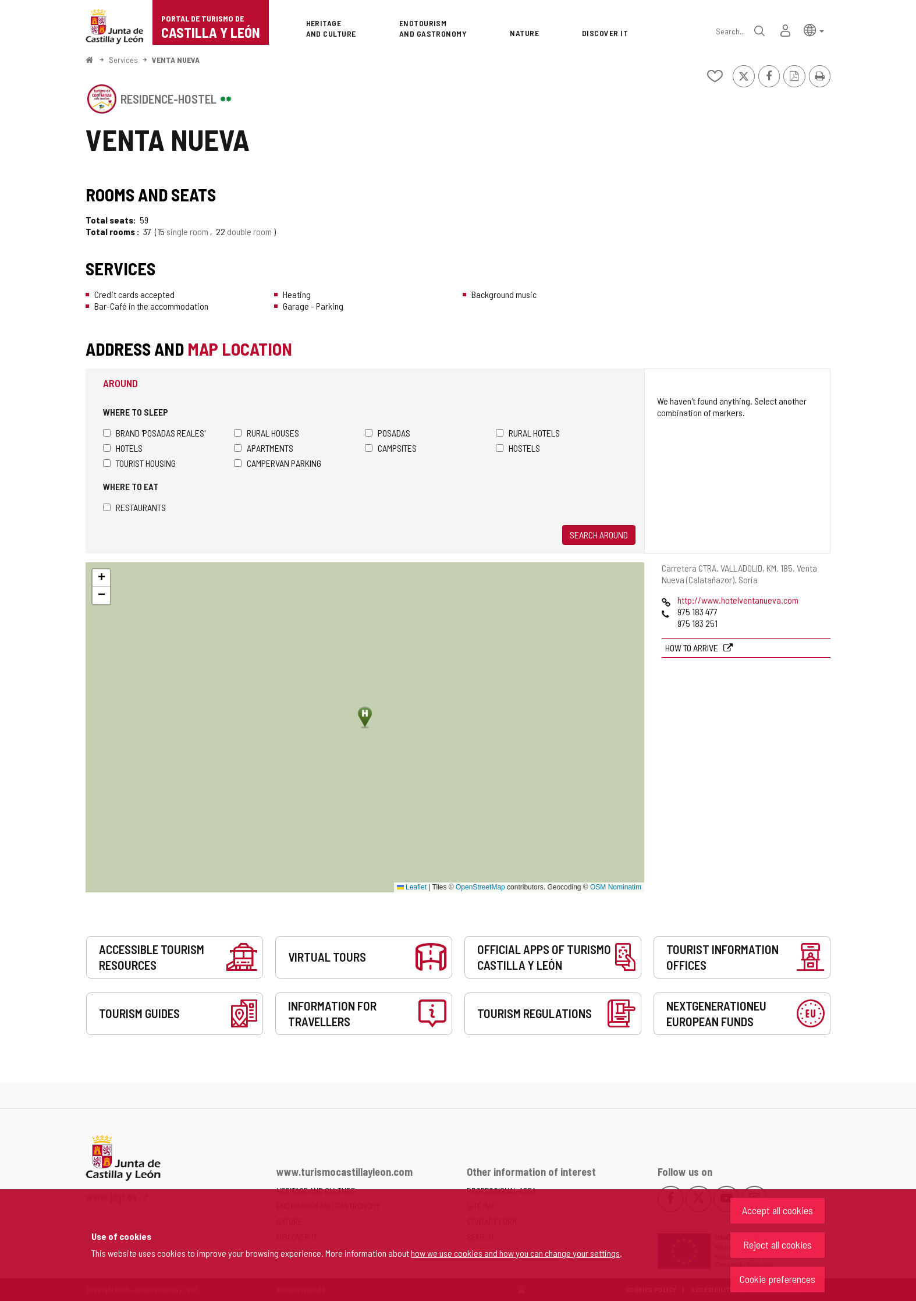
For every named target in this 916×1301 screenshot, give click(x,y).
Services (123, 60)
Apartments (263, 447)
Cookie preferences (777, 1278)
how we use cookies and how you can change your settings (515, 1253)
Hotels (123, 447)
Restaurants (134, 507)
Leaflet (412, 887)
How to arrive (692, 647)
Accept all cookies (777, 1210)
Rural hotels (528, 432)
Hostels (518, 447)
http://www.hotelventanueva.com (737, 599)
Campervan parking (277, 463)
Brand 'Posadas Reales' (154, 432)
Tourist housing (139, 463)
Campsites (391, 447)
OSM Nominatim (615, 887)
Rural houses (266, 432)
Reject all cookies (777, 1244)
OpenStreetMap (480, 887)
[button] (814, 29)
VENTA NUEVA (176, 60)
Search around (599, 534)
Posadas (387, 432)
